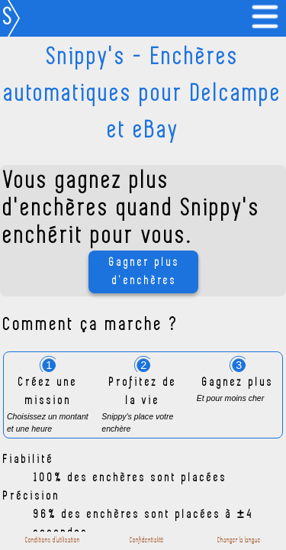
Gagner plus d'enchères (144, 272)
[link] (267, 18)
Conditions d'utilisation (52, 540)
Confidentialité (147, 540)
